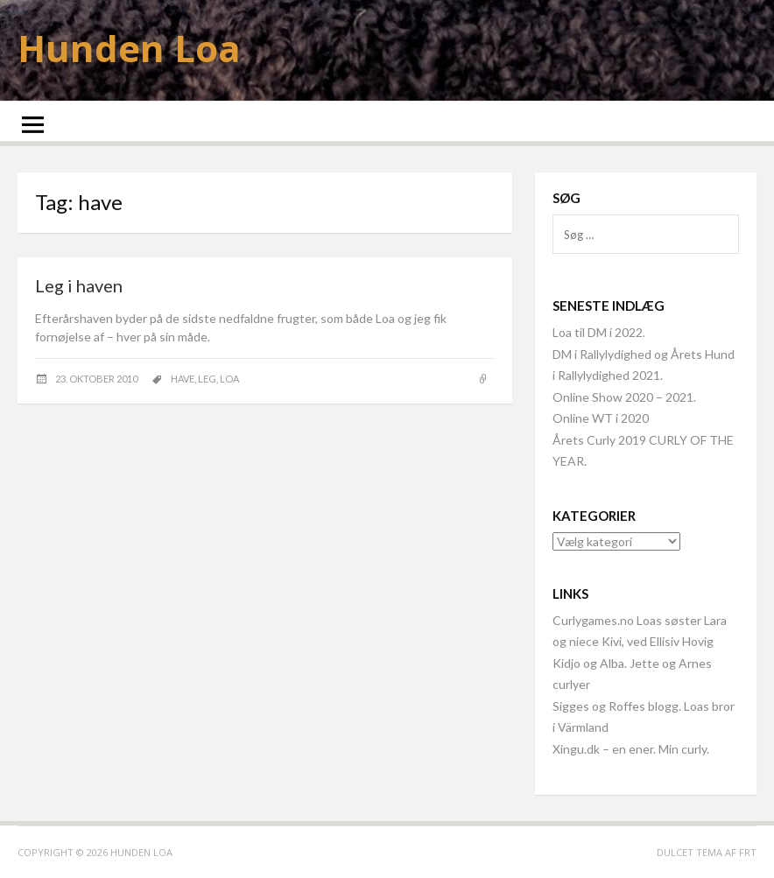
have (182, 378)
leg (207, 378)
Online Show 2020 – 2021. (624, 397)
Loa (229, 378)
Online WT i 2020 (600, 418)
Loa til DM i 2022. (598, 332)
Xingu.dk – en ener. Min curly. (630, 748)
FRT (747, 852)
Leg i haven (79, 285)
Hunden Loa (129, 48)
